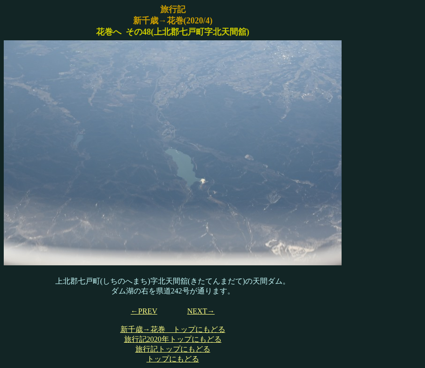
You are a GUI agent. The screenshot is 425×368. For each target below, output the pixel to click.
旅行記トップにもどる (172, 349)
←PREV (144, 311)
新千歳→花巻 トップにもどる (172, 329)
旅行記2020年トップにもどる (173, 339)
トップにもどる (173, 359)
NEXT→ (201, 311)
